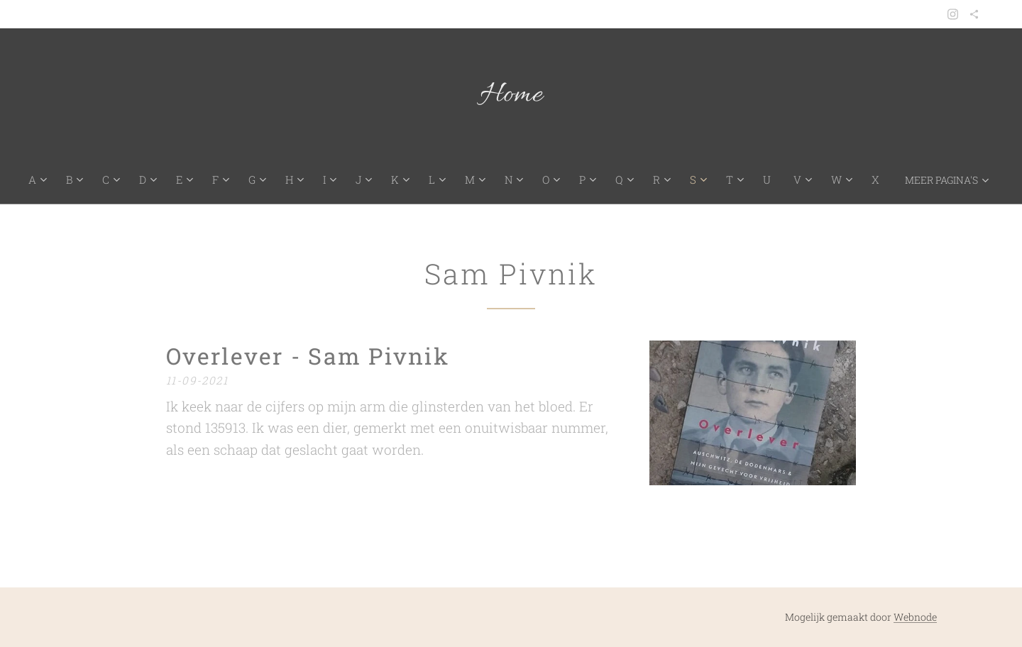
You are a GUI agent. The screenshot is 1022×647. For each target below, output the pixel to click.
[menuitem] (46, 179)
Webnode (915, 617)
